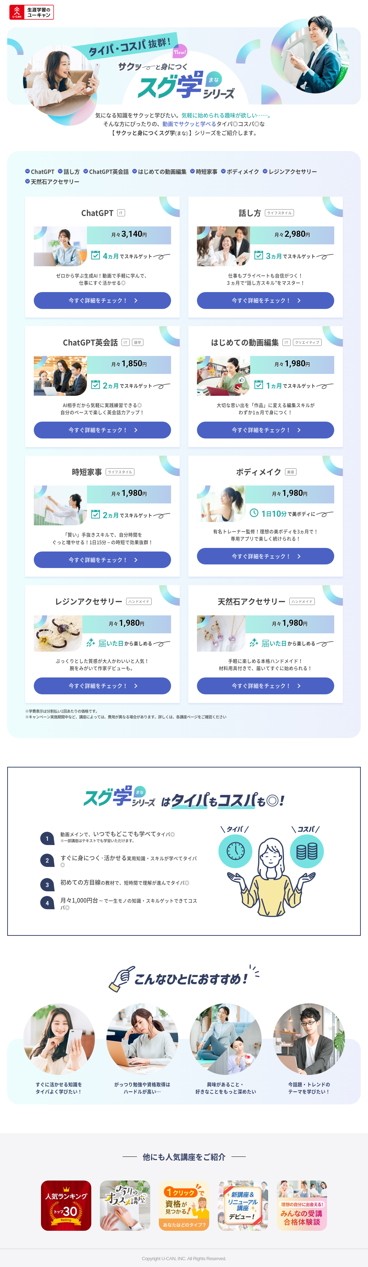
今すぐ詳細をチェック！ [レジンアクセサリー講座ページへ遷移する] (98, 686)
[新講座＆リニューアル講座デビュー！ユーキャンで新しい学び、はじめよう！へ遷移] (243, 1206)
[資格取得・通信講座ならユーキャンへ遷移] (31, 12)
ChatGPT (42, 171)
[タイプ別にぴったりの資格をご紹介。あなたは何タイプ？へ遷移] (184, 1206)
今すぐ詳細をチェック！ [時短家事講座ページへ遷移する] (98, 560)
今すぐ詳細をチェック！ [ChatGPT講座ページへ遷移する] (98, 300)
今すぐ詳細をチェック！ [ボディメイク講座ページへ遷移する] (261, 556)
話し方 (72, 171)
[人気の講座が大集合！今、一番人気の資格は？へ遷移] (66, 1206)
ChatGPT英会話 (109, 171)
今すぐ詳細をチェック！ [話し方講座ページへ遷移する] (261, 300)
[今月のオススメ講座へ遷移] (125, 1206)
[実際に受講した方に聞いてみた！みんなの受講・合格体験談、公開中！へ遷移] (302, 1206)
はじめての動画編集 (162, 171)
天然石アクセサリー (55, 181)
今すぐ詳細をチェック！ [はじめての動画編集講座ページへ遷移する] (261, 430)
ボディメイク (243, 171)
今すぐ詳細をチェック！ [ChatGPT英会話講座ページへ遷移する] (98, 430)
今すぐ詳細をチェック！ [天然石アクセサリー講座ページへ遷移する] (261, 686)
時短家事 (206, 171)
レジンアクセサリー (292, 171)
